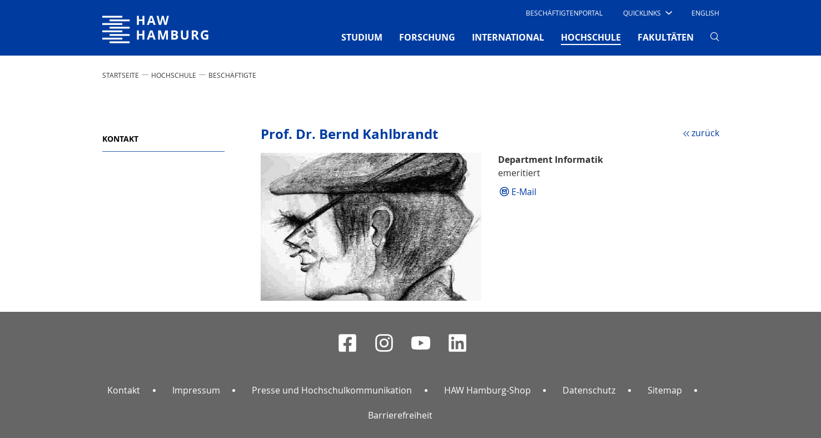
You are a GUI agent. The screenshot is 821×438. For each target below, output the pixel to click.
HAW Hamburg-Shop (487, 390)
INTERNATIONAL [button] (508, 37)
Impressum (196, 390)
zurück (705, 133)
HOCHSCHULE (173, 75)
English (705, 12)
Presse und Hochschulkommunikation (332, 390)
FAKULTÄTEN (666, 37)
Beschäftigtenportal (564, 12)
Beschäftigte (232, 75)
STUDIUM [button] (361, 37)
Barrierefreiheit (400, 415)
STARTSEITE (120, 75)
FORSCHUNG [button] (427, 37)
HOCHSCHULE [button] (591, 36)
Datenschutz (589, 390)
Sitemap (665, 390)
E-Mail (523, 192)
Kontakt (120, 138)
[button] (646, 12)
